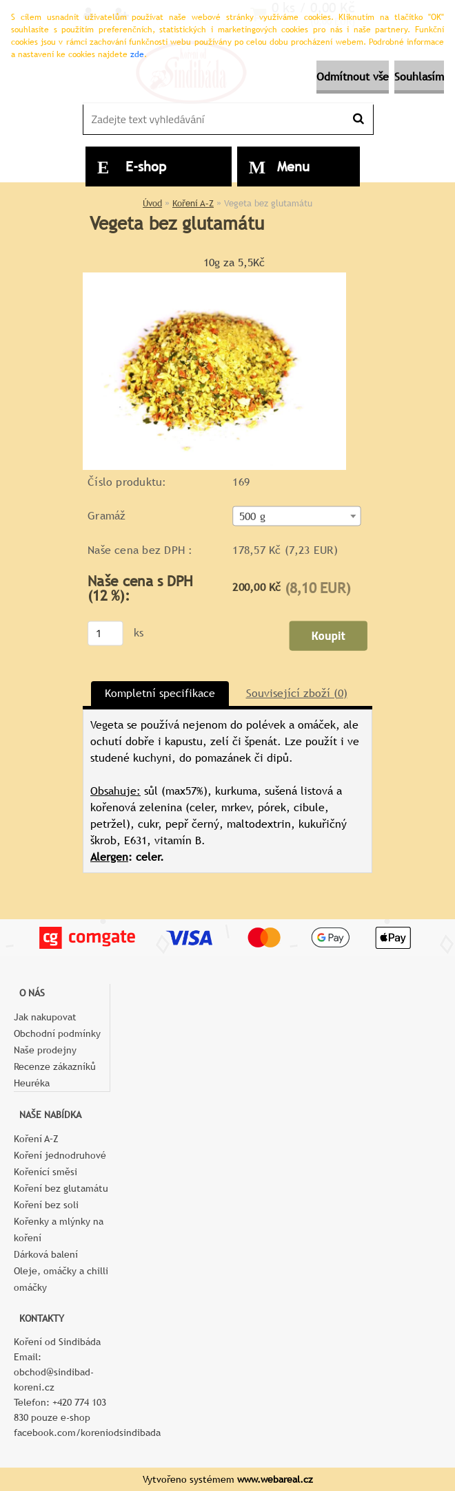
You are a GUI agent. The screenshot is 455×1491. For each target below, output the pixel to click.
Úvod (152, 203)
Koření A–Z (193, 203)
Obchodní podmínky (57, 1033)
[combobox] (296, 516)
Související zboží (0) (296, 693)
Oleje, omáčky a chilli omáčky (61, 1279)
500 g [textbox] (252, 516)
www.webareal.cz (275, 1479)
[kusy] (105, 633)
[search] (358, 119)
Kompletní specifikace (160, 693)
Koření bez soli (46, 1204)
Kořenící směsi (45, 1171)
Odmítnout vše (352, 76)
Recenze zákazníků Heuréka (55, 1074)
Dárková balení (46, 1254)
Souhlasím (419, 76)
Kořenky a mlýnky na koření (58, 1229)
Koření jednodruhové (60, 1155)
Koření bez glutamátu (61, 1188)
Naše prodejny (45, 1049)
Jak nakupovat (45, 1016)
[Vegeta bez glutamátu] (214, 277)
